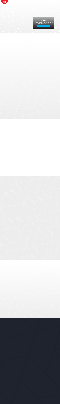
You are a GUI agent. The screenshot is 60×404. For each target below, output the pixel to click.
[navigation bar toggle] (57, 2)
